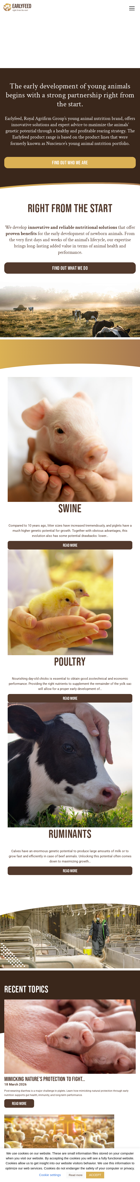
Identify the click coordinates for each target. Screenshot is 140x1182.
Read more (70, 545)
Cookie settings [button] (50, 1175)
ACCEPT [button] (95, 1175)
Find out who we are (70, 162)
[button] (132, 8)
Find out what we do (70, 268)
